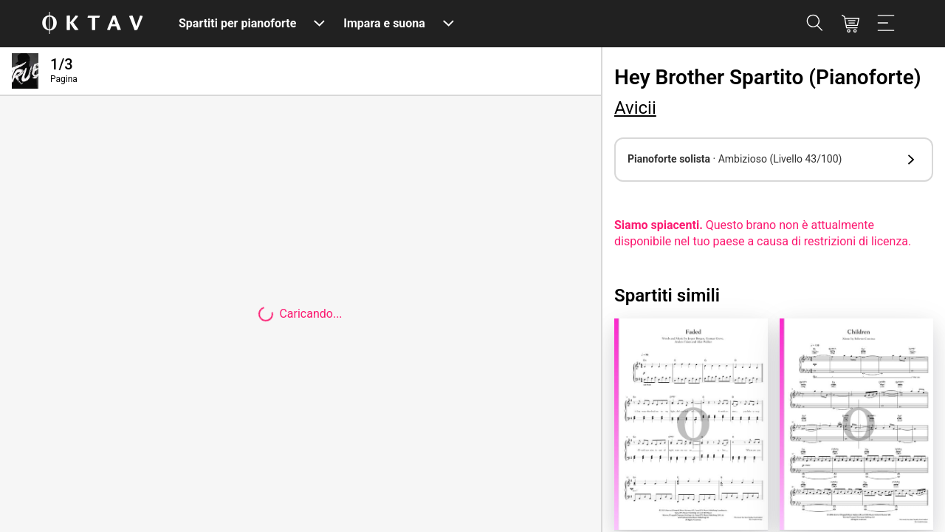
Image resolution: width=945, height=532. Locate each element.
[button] (773, 159)
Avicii (635, 108)
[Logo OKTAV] (92, 24)
